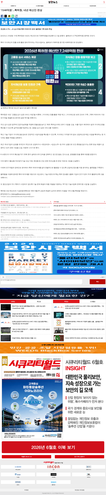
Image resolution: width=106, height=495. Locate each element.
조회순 (13, 301)
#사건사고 (66, 6)
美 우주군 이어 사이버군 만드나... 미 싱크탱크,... (26, 221)
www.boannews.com (17, 196)
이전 (3, 277)
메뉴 (2, 2)
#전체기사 (13, 6)
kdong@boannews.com (20, 194)
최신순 (39, 301)
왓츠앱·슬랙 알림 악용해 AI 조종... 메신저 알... (25, 229)
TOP (56, 201)
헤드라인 (4, 201)
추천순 (66, 301)
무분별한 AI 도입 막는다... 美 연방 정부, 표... (26, 214)
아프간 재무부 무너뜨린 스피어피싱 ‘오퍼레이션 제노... (26, 237)
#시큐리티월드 (39, 6)
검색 (104, 2)
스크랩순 (92, 301)
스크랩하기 (102, 277)
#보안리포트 (93, 6)
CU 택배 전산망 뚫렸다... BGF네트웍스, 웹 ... (25, 207)
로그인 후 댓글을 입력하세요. (41, 281)
